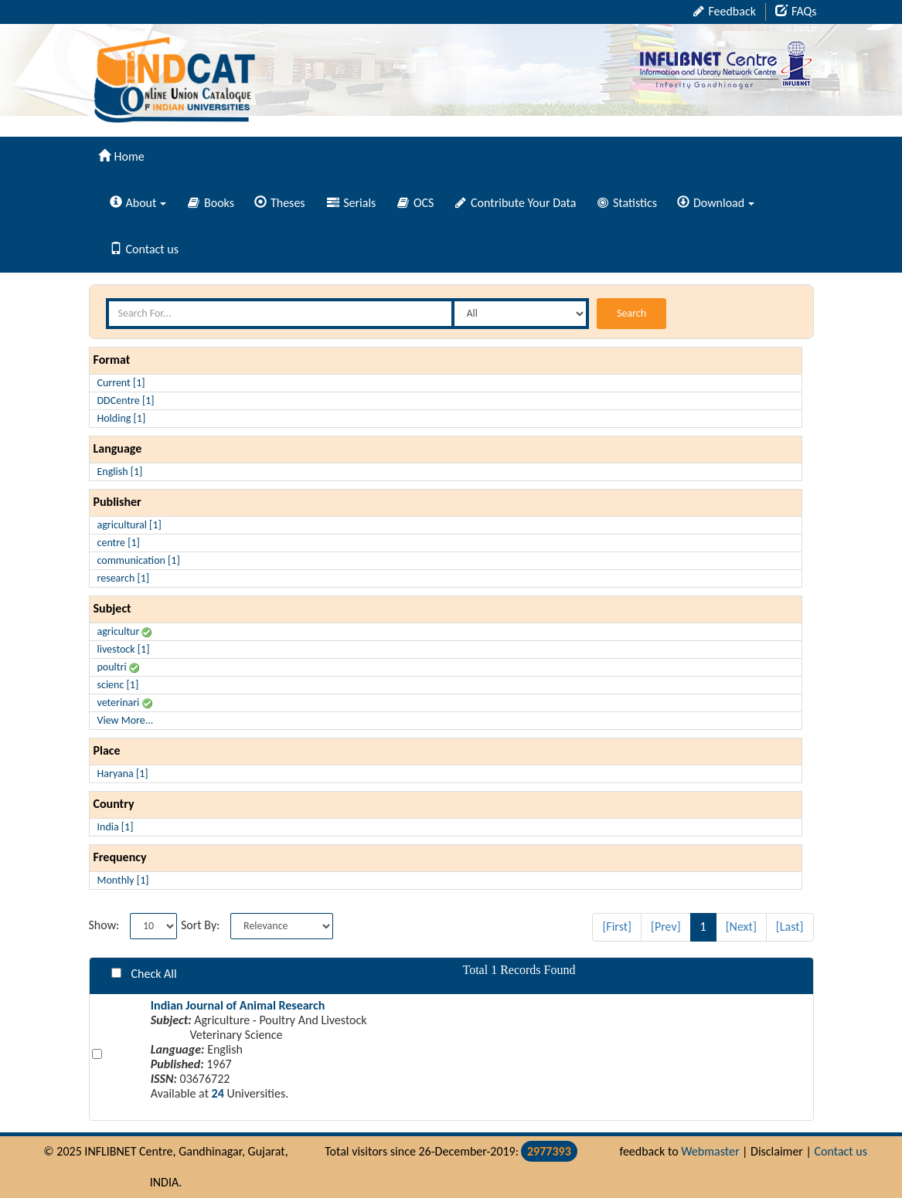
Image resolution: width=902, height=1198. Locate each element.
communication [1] (138, 560)
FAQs (796, 11)
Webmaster (710, 1151)
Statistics (627, 202)
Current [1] (121, 382)
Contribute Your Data (515, 202)
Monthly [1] (123, 880)
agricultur (124, 631)
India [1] (115, 826)
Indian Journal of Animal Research (238, 1005)
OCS (415, 202)
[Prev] (666, 926)
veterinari (124, 702)
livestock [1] (123, 649)
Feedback (724, 11)
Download (715, 202)
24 (218, 1093)
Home (121, 156)
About (138, 202)
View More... (125, 720)
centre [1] (118, 542)
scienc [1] (118, 684)
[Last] (790, 926)
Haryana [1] (122, 773)
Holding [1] (121, 418)
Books (211, 202)
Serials (351, 202)
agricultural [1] (129, 524)
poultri (118, 667)
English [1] (120, 471)
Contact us (144, 249)
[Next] (741, 926)
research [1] (123, 578)
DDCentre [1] (126, 400)
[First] (616, 926)
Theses (279, 202)
